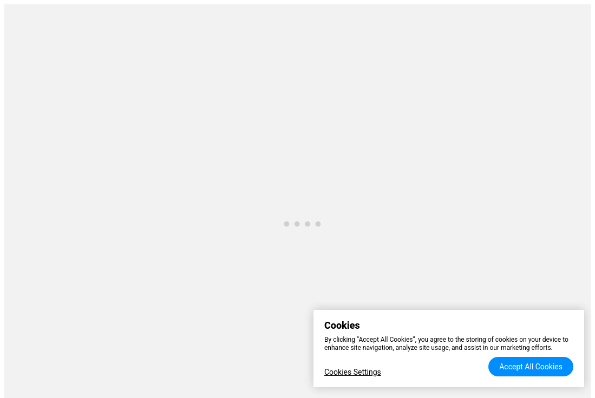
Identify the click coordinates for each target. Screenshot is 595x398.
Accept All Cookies (531, 366)
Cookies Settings (352, 372)
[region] (448, 348)
